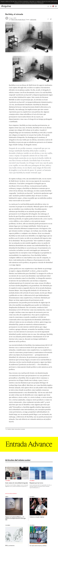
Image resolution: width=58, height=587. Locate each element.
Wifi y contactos (9, 545)
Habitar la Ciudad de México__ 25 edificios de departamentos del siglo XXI (15, 518)
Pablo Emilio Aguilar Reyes (18, 19)
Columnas (7, 480)
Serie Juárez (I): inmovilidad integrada (16, 483)
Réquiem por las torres (36, 483)
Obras (6, 496)
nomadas (23, 429)
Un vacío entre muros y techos (38, 545)
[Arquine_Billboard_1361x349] (29, 451)
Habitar (12, 429)
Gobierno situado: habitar (37, 517)
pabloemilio (33, 19)
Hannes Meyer (18, 429)
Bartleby (9, 429)
